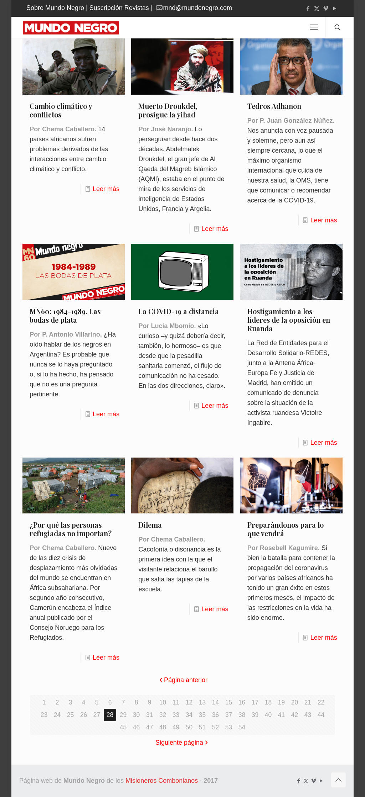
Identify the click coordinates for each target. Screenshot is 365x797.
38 (241, 714)
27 (96, 714)
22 (320, 702)
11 (175, 702)
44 (320, 714)
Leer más (106, 188)
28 (109, 714)
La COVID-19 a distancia (178, 311)
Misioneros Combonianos (161, 780)
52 (215, 727)
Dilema (150, 524)
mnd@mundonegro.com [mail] (197, 7)
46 (136, 727)
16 (241, 702)
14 (215, 702)
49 (175, 727)
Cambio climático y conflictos (61, 110)
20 (294, 702)
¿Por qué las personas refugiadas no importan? (71, 529)
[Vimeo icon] (325, 8)
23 (43, 714)
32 (162, 714)
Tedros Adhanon (274, 106)
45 (123, 727)
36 (215, 714)
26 (83, 714)
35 (202, 714)
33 (175, 714)
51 (202, 727)
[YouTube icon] (334, 8)
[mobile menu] (314, 27)
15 (228, 702)
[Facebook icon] (307, 8)
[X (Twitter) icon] (316, 8)
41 (281, 714)
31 (149, 714)
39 (254, 714)
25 (70, 714)
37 (228, 714)
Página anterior (182, 679)
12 (188, 702)
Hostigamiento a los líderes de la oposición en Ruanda (288, 319)
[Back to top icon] (338, 779)
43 (307, 714)
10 (162, 702)
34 (188, 714)
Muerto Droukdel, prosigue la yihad (167, 110)
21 (307, 702)
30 (136, 714)
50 (188, 727)
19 (281, 702)
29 (123, 714)
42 (294, 714)
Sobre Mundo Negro (55, 7)
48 (162, 727)
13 (202, 702)
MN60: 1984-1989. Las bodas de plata (65, 315)
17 (254, 702)
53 (228, 727)
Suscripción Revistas (119, 7)
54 (241, 727)
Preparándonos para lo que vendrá (285, 529)
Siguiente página (182, 742)
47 (149, 727)
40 (268, 714)
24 (57, 714)
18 (268, 702)
